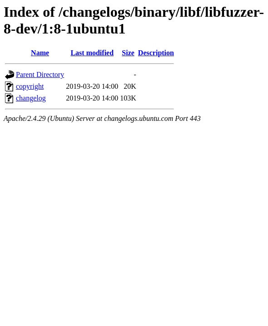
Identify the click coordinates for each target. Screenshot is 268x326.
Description (156, 53)
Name (40, 53)
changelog (31, 98)
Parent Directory (40, 74)
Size (128, 53)
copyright (30, 86)
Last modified (92, 53)
